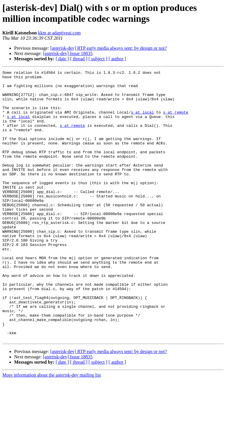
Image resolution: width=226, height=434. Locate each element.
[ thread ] (78, 58)
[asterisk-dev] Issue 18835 (68, 53)
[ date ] (62, 58)
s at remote (175, 121)
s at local (142, 121)
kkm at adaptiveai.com (59, 32)
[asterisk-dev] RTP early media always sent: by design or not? (108, 48)
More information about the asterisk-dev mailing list (51, 428)
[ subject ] (98, 58)
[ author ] (117, 58)
